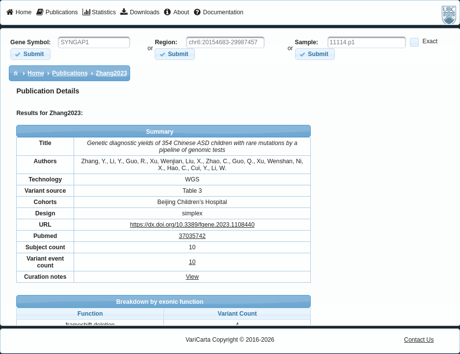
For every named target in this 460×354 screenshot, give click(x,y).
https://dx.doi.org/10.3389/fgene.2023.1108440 (192, 224)
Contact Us (419, 339)
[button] (30, 53)
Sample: (307, 42)
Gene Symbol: (30, 42)
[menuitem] (19, 13)
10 (192, 262)
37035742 (192, 236)
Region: (166, 42)
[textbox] (94, 42)
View (192, 276)
